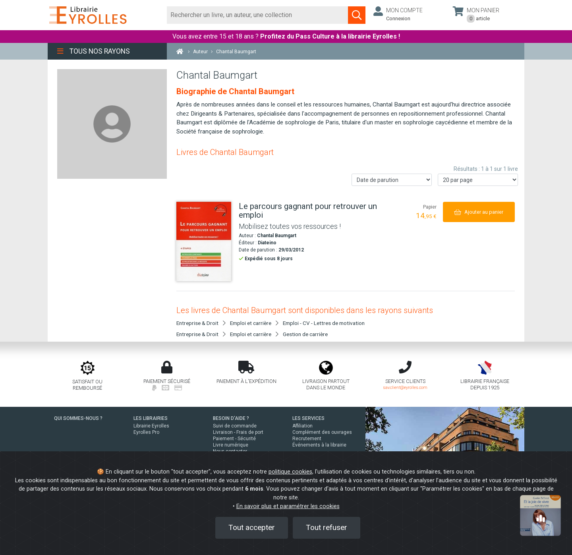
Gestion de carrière (305, 334)
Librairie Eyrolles (151, 426)
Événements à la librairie (319, 445)
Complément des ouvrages (322, 432)
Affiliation (302, 426)
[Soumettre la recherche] (356, 15)
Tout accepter (251, 527)
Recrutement (306, 438)
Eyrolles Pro (146, 432)
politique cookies (290, 471)
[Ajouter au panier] (479, 212)
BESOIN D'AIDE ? (231, 418)
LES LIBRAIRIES (150, 418)
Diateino (267, 243)
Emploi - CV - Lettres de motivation (324, 323)
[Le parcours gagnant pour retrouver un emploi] (204, 241)
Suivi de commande (235, 426)
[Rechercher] (257, 15)
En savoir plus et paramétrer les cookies (288, 506)
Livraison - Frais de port (238, 432)
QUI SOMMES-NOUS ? (78, 418)
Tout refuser (326, 527)
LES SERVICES (308, 418)
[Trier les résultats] (392, 180)
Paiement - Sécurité (234, 438)
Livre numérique (230, 445)
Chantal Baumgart (276, 235)
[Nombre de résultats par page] (478, 180)
